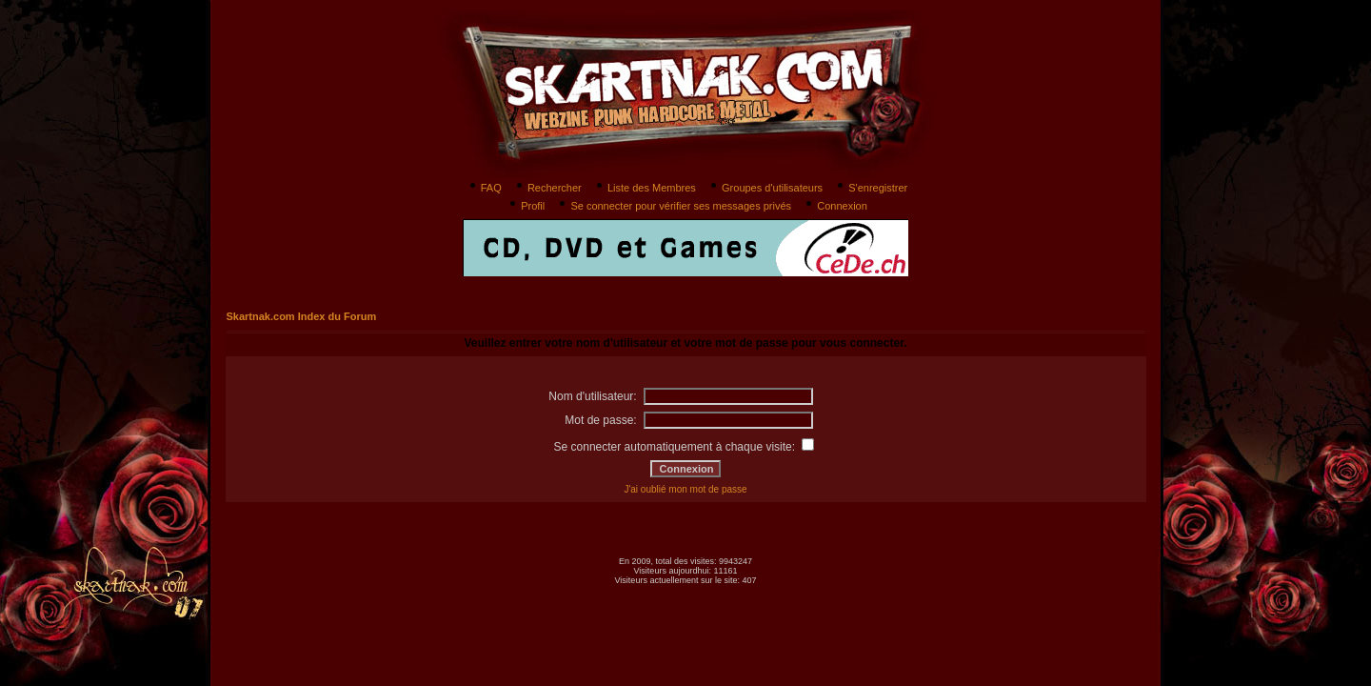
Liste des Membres (644, 187)
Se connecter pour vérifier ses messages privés (673, 206)
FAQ (484, 187)
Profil (526, 206)
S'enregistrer (870, 187)
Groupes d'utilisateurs (765, 187)
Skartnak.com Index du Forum (302, 316)
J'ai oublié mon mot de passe (685, 489)
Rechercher (547, 187)
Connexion (835, 206)
